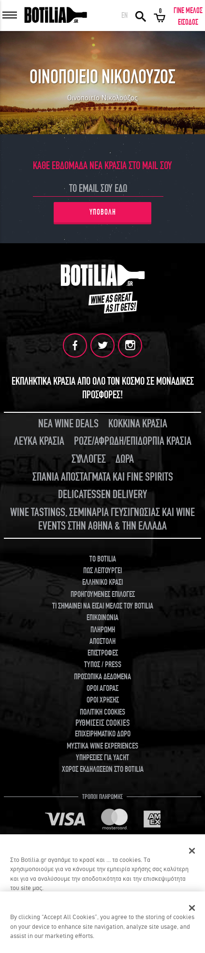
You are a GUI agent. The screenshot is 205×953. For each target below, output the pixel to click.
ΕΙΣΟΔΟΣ (188, 22)
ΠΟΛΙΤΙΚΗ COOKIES (102, 712)
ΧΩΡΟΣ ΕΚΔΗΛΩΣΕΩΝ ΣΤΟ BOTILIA (103, 769)
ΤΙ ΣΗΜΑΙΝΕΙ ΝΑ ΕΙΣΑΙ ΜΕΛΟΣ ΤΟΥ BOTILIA (102, 606)
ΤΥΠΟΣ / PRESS (102, 665)
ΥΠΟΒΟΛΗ (102, 212)
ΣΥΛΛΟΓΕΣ (89, 459)
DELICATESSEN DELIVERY (102, 494)
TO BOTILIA (102, 559)
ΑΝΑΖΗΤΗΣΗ (140, 15)
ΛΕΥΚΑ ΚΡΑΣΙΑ (39, 441)
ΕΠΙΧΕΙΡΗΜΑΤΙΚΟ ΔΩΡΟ (103, 734)
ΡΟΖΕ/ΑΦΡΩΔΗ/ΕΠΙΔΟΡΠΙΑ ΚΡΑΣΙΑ (132, 441)
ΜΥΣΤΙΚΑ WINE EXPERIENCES (102, 746)
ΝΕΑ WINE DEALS (68, 423)
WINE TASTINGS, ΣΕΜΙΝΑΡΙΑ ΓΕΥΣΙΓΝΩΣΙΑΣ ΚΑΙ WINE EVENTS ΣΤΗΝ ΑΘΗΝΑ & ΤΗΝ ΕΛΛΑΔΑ (102, 519)
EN (124, 15)
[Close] (192, 908)
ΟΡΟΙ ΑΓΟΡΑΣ (102, 688)
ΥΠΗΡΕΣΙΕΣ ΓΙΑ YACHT (102, 758)
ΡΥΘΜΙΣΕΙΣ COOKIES (102, 723)
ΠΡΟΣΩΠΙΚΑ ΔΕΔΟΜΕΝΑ (102, 677)
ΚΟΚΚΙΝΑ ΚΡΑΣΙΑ (137, 423)
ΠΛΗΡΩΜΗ (102, 630)
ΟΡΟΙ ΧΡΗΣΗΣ (103, 700)
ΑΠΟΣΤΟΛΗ (102, 641)
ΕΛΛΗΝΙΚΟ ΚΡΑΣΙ (102, 582)
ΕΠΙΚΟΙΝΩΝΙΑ (102, 618)
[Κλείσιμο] (192, 850)
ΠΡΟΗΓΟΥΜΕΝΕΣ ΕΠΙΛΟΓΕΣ (103, 594)
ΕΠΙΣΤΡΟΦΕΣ (103, 653)
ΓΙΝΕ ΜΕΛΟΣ (188, 10)
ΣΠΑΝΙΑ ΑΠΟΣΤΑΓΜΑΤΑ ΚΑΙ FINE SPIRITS (102, 477)
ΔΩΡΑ (125, 459)
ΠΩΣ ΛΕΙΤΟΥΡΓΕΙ (102, 571)
